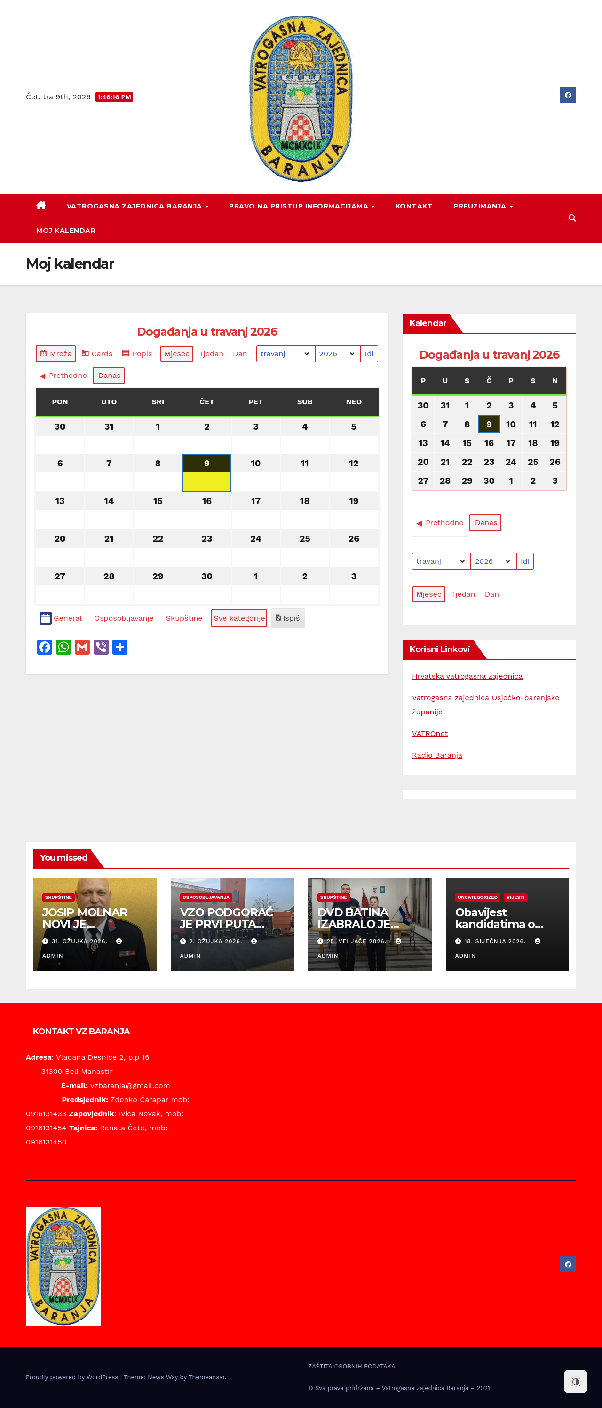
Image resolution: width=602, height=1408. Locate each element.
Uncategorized (478, 897)
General (61, 618)
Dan (240, 353)
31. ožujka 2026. (81, 941)
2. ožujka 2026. (217, 941)
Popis (138, 355)
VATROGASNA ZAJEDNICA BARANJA (136, 206)
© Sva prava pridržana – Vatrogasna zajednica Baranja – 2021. (399, 1388)
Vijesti (516, 897)
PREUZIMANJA (480, 206)
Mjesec (177, 353)
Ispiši (288, 620)
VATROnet (430, 733)
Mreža (55, 355)
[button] (572, 218)
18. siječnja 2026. (496, 941)
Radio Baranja (437, 755)
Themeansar (207, 1377)
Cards (97, 355)
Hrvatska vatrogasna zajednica (467, 676)
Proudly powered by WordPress (73, 1377)
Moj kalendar (65, 230)
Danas (109, 375)
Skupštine (58, 897)
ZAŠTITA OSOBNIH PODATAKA (352, 1366)
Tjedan (211, 353)
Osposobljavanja (206, 897)
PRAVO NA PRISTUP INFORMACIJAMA (300, 206)
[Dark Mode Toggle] (575, 1381)
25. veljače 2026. (358, 941)
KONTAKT (414, 206)
